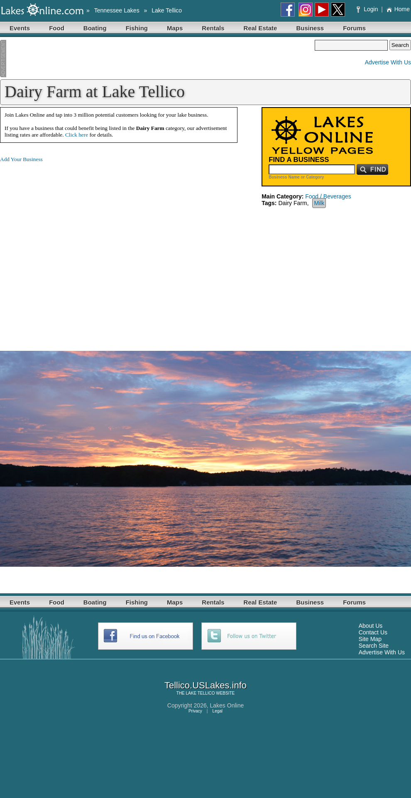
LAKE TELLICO (200, 693)
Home (398, 9)
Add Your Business (21, 159)
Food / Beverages (328, 196)
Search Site (374, 645)
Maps (175, 28)
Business (310, 28)
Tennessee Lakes (116, 10)
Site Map (370, 639)
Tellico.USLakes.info (205, 685)
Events (20, 28)
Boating (95, 28)
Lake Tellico (167, 10)
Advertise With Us (388, 62)
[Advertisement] (157, 58)
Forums (354, 28)
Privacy (195, 711)
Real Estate (260, 28)
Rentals (213, 28)
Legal (218, 711)
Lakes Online (227, 705)
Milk (319, 203)
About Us (371, 625)
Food (56, 28)
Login (368, 9)
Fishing (137, 28)
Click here (76, 135)
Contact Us (373, 632)
